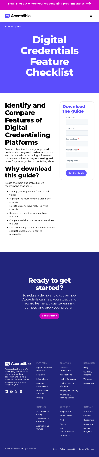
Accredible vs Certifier (42, 426)
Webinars (88, 386)
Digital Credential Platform (44, 375)
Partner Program (88, 436)
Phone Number (72, 169)
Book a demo (49, 322)
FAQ (62, 426)
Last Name (70, 148)
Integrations (42, 386)
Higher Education (68, 386)
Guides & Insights (88, 380)
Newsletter (89, 390)
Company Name (73, 180)
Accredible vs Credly (42, 419)
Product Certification (65, 375)
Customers (89, 426)
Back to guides (14, 26)
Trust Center (66, 422)
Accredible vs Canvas (42, 434)
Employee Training (69, 397)
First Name (70, 137)
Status (63, 431)
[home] (18, 16)
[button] (91, 16)
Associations (66, 381)
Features (40, 381)
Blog (86, 374)
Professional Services (42, 398)
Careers (87, 422)
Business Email (72, 159)
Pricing (39, 404)
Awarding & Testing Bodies (67, 403)
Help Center (66, 418)
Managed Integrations (42, 391)
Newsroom (89, 431)
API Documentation (67, 436)
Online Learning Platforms (67, 391)
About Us (88, 418)
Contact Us (65, 442)
